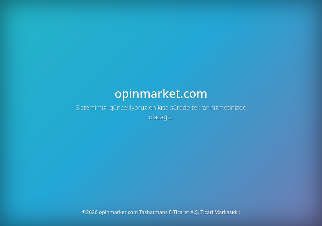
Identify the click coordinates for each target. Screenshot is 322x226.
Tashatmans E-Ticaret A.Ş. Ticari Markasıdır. (189, 212)
